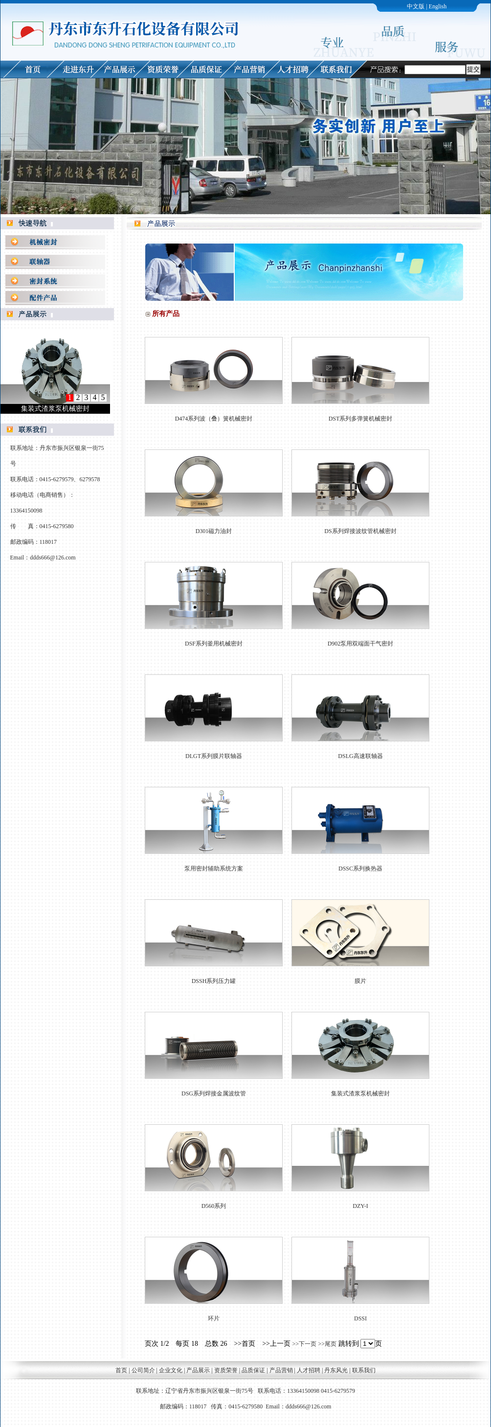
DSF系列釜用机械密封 (214, 643)
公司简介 (143, 1370)
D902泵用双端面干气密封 (361, 643)
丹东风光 (336, 1370)
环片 (214, 1318)
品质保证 (253, 1370)
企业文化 (170, 1370)
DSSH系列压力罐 (214, 981)
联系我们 (364, 1370)
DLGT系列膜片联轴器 (213, 756)
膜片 (360, 981)
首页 (121, 1370)
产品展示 (198, 1370)
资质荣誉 (226, 1370)
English (438, 6)
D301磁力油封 (214, 531)
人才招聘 (308, 1370)
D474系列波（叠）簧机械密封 (214, 418)
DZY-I (360, 1206)
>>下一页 (304, 1343)
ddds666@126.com (52, 557)
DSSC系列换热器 (360, 868)
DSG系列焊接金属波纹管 (213, 1093)
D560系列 (213, 1206)
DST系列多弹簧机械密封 (361, 418)
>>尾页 (327, 1343)
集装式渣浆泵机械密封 (360, 1093)
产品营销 (281, 1370)
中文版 (415, 6)
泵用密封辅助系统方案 (213, 868)
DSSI (360, 1318)
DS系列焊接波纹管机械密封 (360, 531)
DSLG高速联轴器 (360, 756)
